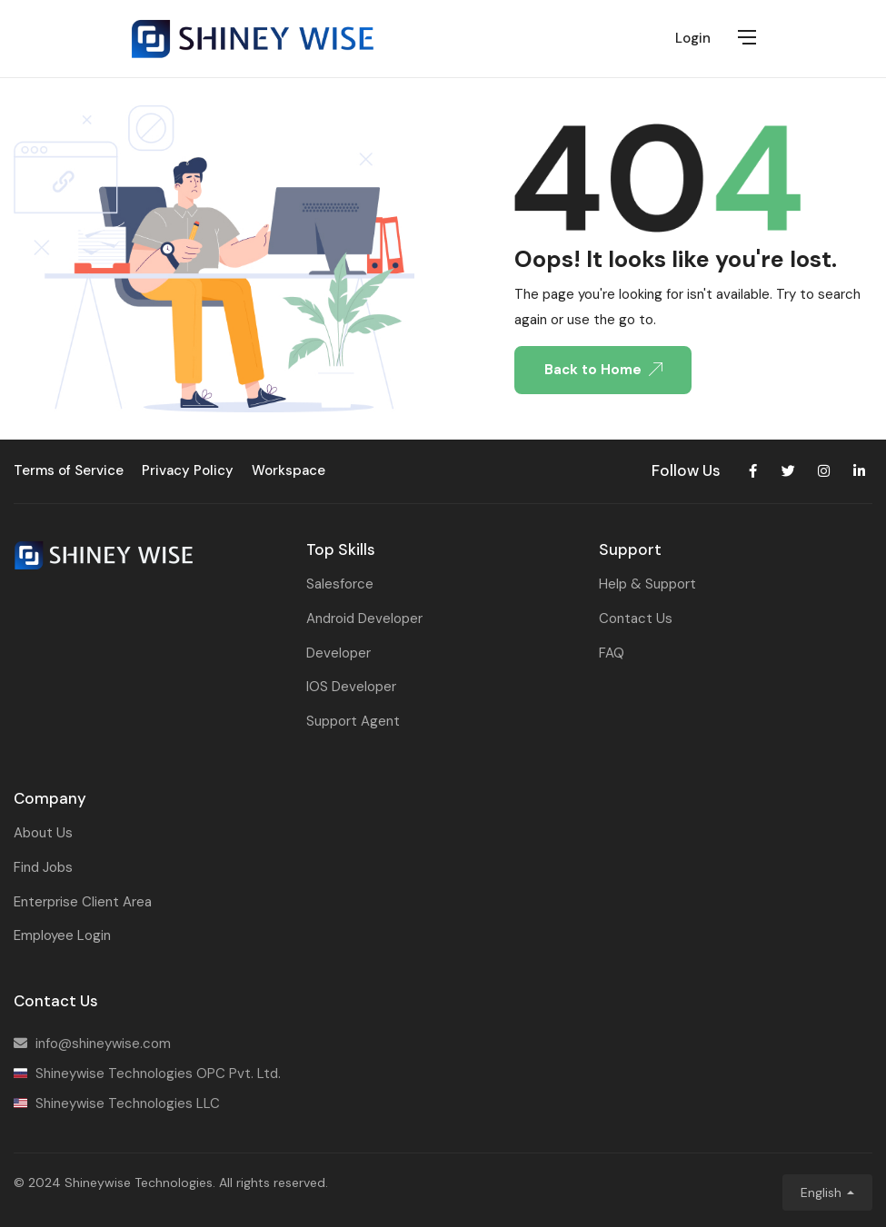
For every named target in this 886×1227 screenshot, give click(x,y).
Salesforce (339, 584)
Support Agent (353, 721)
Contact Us (635, 618)
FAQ (611, 653)
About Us (43, 833)
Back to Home (603, 370)
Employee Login (62, 935)
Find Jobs (43, 867)
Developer (338, 653)
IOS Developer (351, 687)
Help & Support (647, 584)
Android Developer (364, 618)
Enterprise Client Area (83, 902)
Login (693, 38)
